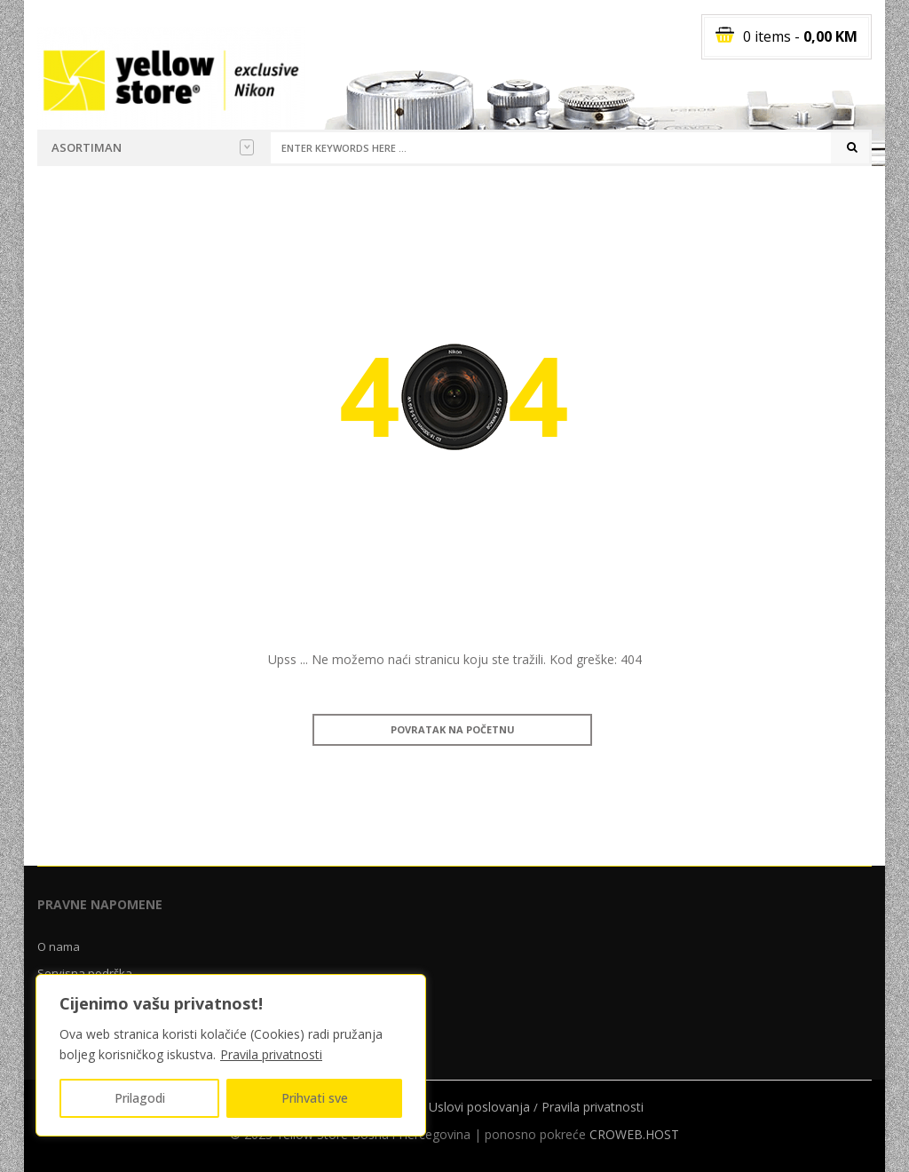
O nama (58, 946)
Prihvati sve (314, 1097)
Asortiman (152, 147)
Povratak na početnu (453, 729)
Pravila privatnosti (271, 1054)
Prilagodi (140, 1097)
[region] (231, 1055)
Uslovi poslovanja (479, 1106)
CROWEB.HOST (634, 1134)
